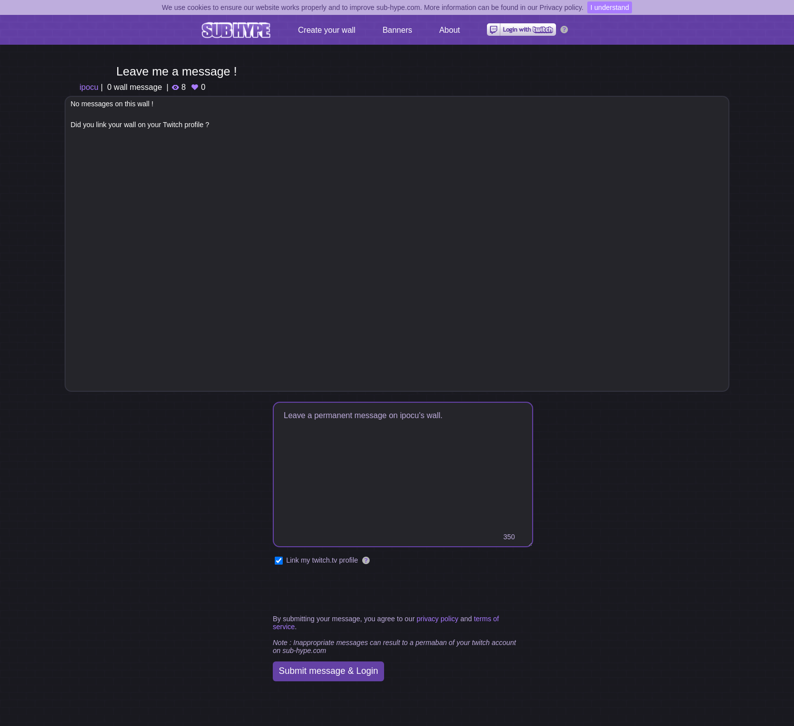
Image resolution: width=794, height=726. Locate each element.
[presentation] (348, 590)
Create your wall (327, 30)
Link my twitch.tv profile (322, 560)
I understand (609, 7)
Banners (397, 30)
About (449, 30)
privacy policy (437, 619)
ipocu (88, 87)
